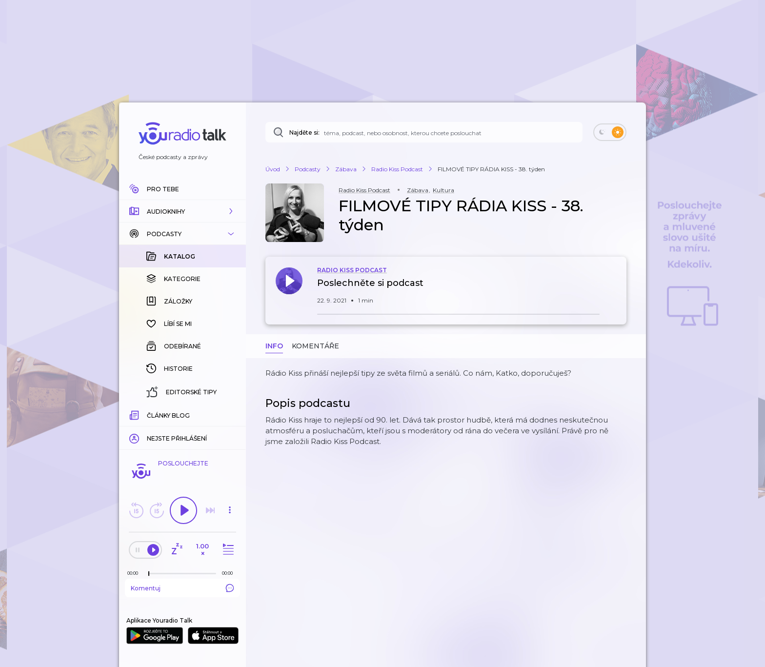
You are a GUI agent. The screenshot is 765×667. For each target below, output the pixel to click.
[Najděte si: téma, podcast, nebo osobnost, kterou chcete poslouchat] (424, 132)
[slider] (149, 574)
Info (274, 346)
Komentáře (315, 346)
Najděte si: (304, 132)
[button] (182, 211)
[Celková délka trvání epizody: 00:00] (230, 573)
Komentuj (182, 588)
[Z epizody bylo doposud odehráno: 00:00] (135, 573)
